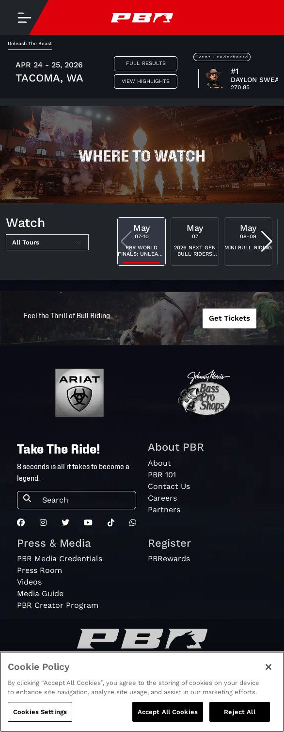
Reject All (239, 717)
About (159, 463)
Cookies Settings (40, 717)
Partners (164, 509)
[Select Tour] (47, 242)
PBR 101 (162, 474)
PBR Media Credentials (59, 558)
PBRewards (169, 558)
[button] (266, 241)
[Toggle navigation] (24, 17)
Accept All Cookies (168, 717)
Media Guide (40, 593)
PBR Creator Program (57, 605)
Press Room (39, 570)
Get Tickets (229, 318)
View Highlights (146, 81)
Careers (162, 498)
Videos (29, 581)
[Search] (86, 500)
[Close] (268, 672)
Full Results (146, 63)
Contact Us (169, 486)
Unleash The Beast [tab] (30, 43)
